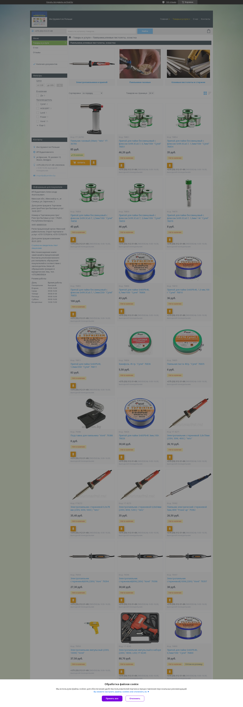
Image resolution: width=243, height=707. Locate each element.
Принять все (112, 698)
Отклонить (135, 698)
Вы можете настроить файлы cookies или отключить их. (120, 692)
